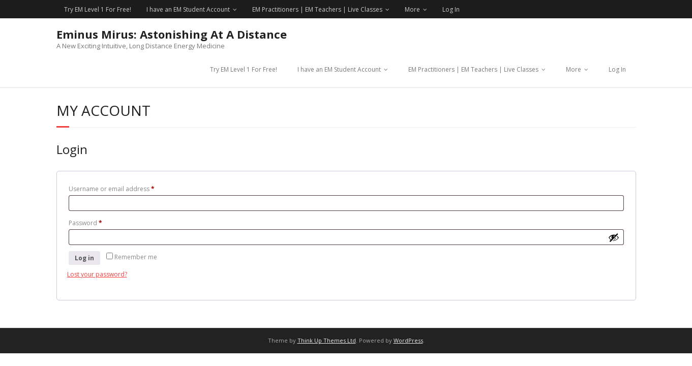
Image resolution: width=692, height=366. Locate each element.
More (412, 9)
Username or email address (124, 188)
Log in (84, 258)
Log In (451, 9)
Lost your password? (97, 274)
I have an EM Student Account (188, 9)
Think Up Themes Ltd (326, 340)
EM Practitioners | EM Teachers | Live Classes (317, 9)
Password (98, 222)
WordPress (408, 340)
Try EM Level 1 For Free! (97, 9)
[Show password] (613, 237)
